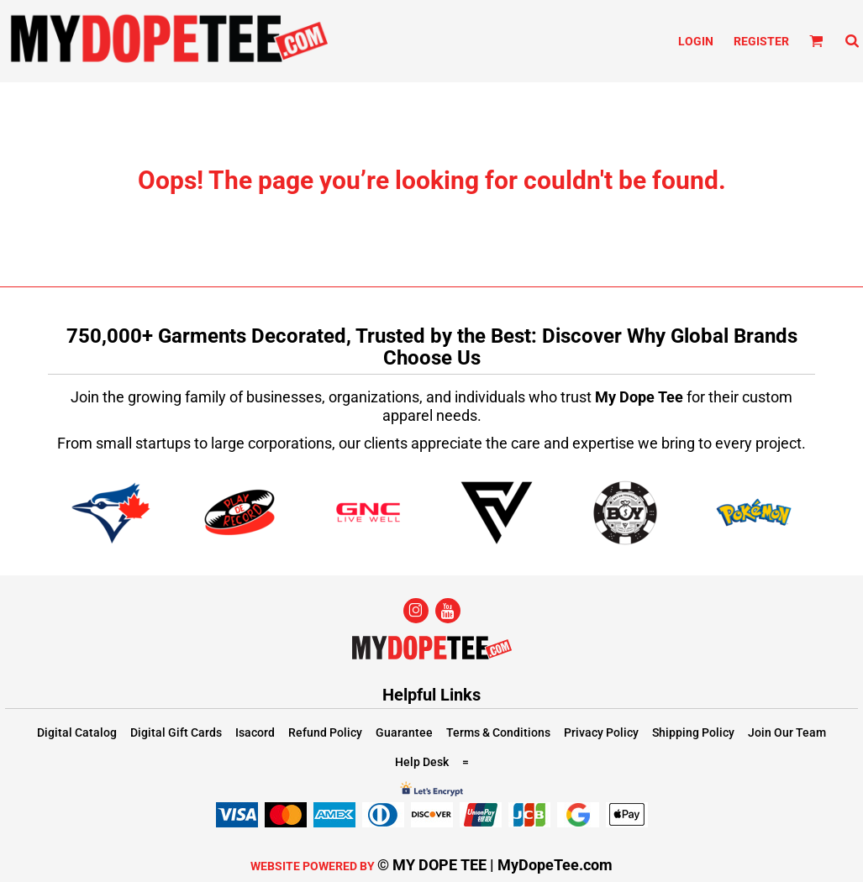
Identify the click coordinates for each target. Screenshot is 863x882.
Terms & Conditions (498, 732)
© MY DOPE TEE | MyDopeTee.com (495, 865)
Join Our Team (787, 732)
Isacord (255, 732)
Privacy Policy (601, 732)
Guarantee (404, 732)
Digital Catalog (77, 732)
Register (761, 41)
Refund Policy (325, 732)
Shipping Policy (693, 732)
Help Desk (422, 762)
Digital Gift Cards (176, 732)
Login (695, 41)
